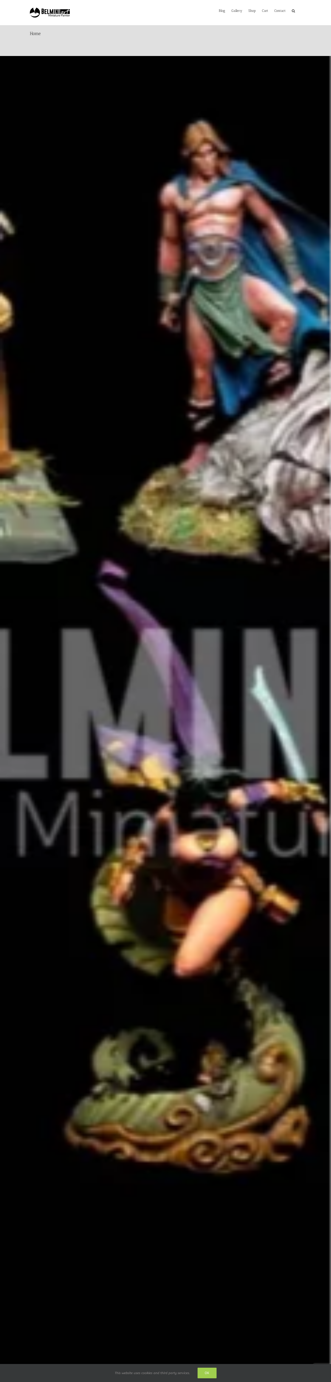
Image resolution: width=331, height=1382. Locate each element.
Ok (207, 1373)
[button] (293, 10)
